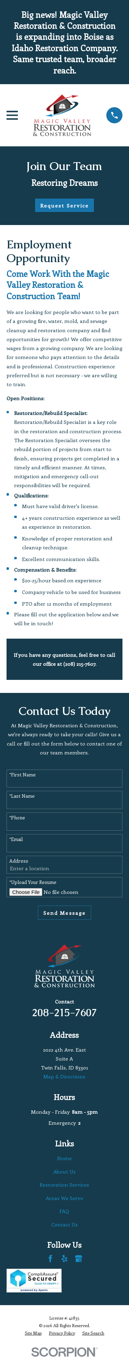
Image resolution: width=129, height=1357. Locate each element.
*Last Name (22, 796)
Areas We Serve (64, 1198)
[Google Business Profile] (78, 1258)
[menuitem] (33, 1333)
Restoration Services (64, 1184)
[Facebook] (50, 1258)
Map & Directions (64, 1076)
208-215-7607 (64, 1012)
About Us (64, 1171)
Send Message (64, 912)
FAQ (64, 1211)
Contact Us (64, 1224)
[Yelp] (64, 1258)
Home (64, 1158)
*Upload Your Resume (32, 882)
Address (18, 861)
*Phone (17, 818)
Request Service (64, 205)
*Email (16, 839)
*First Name (22, 775)
